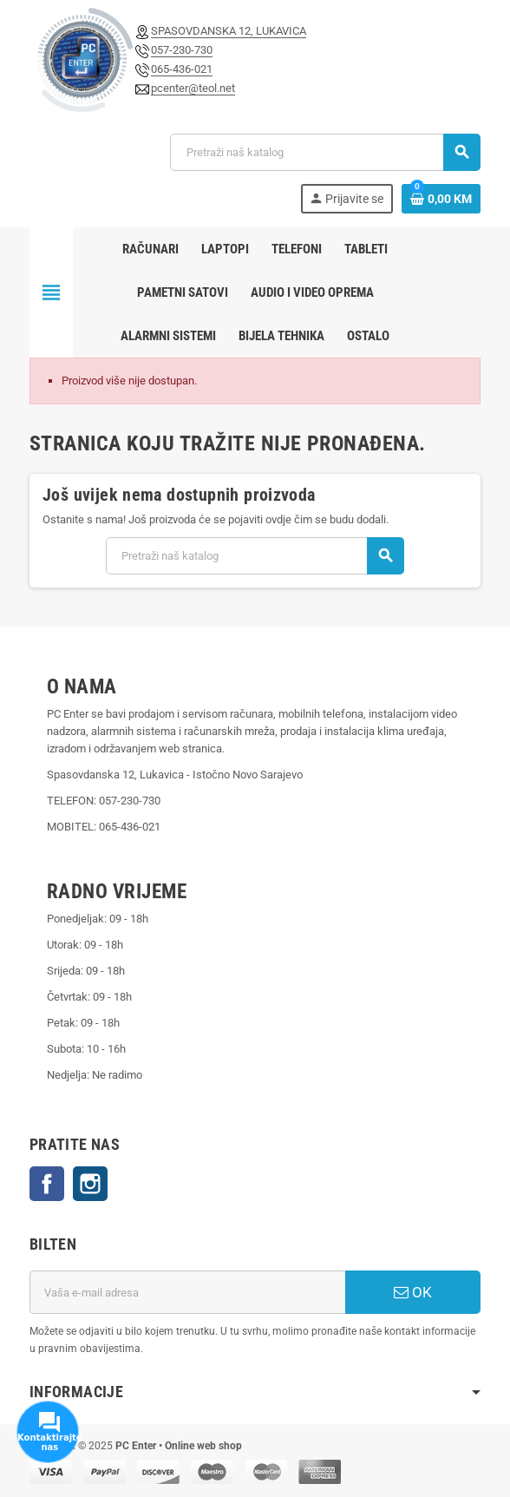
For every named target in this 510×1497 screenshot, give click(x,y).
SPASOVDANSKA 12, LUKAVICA (228, 30)
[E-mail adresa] (187, 1292)
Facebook (46, 1183)
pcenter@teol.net (193, 88)
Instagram (90, 1183)
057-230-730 (181, 49)
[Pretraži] (325, 152)
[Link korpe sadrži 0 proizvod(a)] (441, 198)
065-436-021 (181, 69)
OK (413, 1292)
